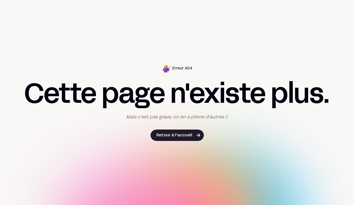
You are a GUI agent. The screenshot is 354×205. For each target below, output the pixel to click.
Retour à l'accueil (174, 135)
